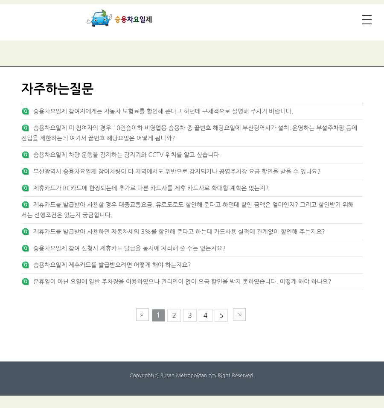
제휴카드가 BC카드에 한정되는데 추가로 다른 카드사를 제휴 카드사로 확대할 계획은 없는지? (151, 188)
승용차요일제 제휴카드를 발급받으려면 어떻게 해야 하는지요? (112, 265)
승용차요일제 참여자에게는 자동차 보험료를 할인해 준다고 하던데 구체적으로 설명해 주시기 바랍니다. (163, 111)
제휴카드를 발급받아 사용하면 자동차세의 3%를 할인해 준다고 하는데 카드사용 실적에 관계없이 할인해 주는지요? (179, 232)
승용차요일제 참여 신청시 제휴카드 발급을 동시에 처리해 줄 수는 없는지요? (129, 248)
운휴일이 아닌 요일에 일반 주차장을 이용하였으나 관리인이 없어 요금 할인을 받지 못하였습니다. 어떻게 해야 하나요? (182, 282)
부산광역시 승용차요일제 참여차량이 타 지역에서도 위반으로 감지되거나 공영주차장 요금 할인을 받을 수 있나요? (176, 172)
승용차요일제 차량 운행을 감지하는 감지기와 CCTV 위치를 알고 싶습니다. (127, 155)
